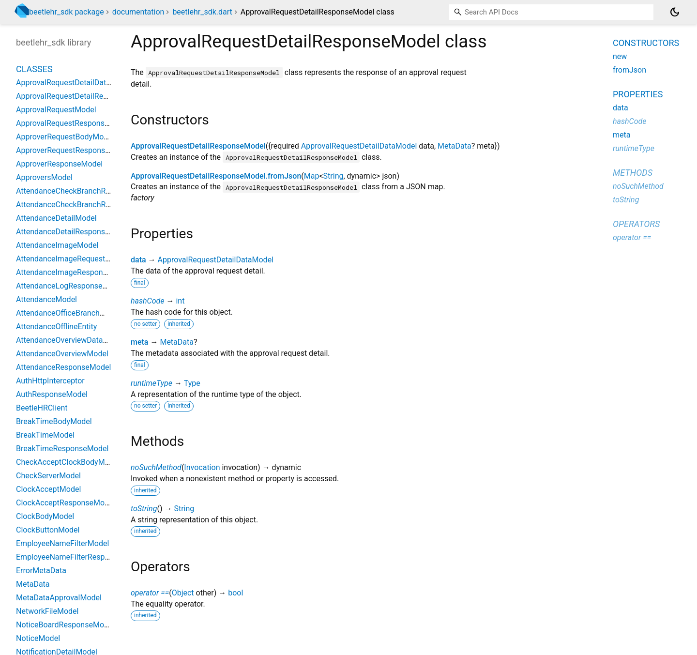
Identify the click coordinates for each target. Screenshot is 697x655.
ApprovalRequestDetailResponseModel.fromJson (216, 176)
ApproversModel (44, 177)
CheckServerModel (48, 475)
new (620, 56)
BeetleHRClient (42, 407)
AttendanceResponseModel (63, 367)
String (333, 176)
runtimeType (151, 383)
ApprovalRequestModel (56, 109)
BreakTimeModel (45, 435)
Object (183, 592)
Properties (638, 94)
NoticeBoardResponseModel (65, 624)
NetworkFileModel (47, 611)
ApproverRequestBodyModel (65, 136)
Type (192, 383)
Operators (636, 224)
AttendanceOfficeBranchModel (68, 313)
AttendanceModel (46, 299)
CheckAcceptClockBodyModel (68, 462)
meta (139, 342)
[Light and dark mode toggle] (674, 12)
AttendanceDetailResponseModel (73, 231)
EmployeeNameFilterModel (62, 543)
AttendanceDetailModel (56, 218)
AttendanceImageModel (57, 245)
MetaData (454, 146)
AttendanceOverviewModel (62, 353)
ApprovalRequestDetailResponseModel (198, 146)
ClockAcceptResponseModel (65, 502)
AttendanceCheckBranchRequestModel (83, 191)
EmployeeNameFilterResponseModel (79, 557)
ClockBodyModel (45, 516)
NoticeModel (38, 638)
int (180, 300)
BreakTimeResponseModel (62, 448)
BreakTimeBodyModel (54, 421)
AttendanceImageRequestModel (71, 258)
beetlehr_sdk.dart (202, 11)
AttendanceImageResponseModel (74, 272)
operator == (150, 592)
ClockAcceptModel (48, 489)
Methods (632, 173)
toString (144, 508)
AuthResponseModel (52, 394)
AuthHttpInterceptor (50, 380)
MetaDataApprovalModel (59, 597)
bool (235, 592)
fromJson (629, 70)
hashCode (147, 300)
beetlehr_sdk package (66, 11)
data (138, 259)
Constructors (646, 43)
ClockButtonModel (47, 529)
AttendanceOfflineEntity (56, 326)
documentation (138, 11)
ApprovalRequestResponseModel (73, 123)
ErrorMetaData (41, 570)
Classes (34, 69)
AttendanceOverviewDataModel (70, 340)
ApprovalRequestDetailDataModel (359, 146)
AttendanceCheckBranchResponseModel (86, 204)
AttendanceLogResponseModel (70, 285)
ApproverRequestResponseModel (73, 150)
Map (311, 176)
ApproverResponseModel (59, 163)
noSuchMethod (156, 467)
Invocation (202, 467)
